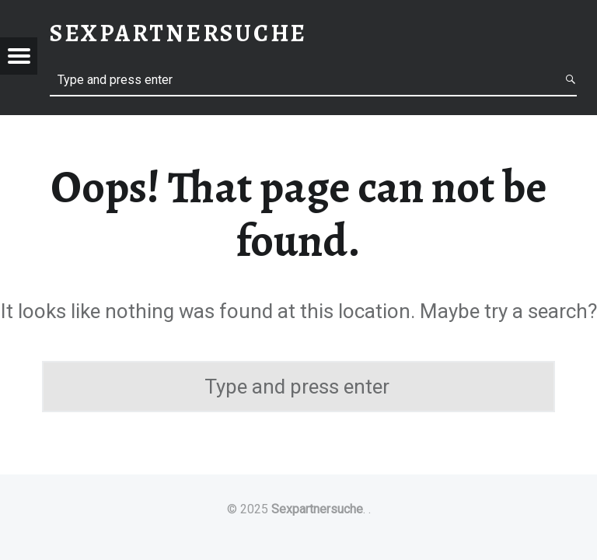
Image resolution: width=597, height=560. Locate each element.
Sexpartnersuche (317, 509)
